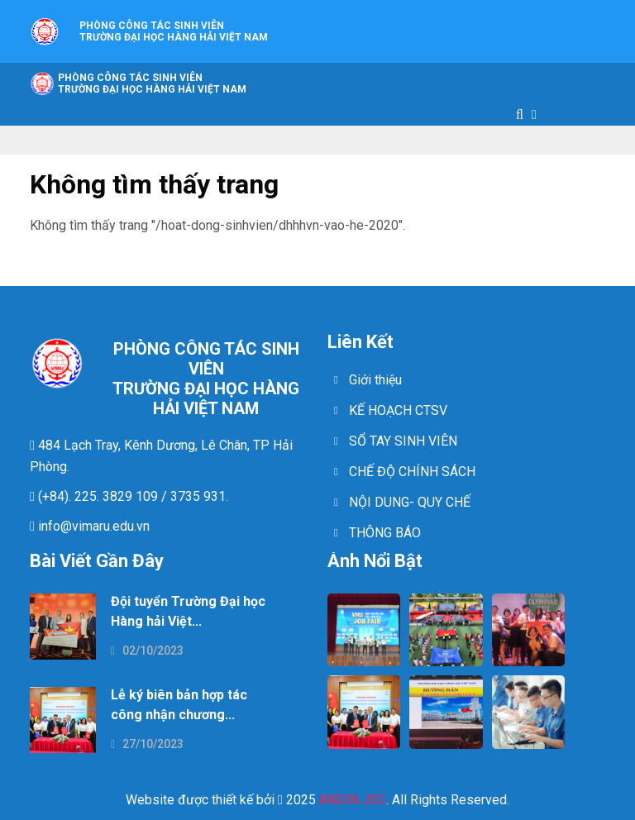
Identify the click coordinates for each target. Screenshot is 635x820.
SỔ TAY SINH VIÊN (403, 441)
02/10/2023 (147, 650)
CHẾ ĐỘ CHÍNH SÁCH (412, 471)
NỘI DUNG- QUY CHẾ (409, 502)
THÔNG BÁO (385, 533)
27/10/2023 (147, 744)
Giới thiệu (375, 380)
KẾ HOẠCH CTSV (398, 410)
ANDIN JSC (352, 800)
